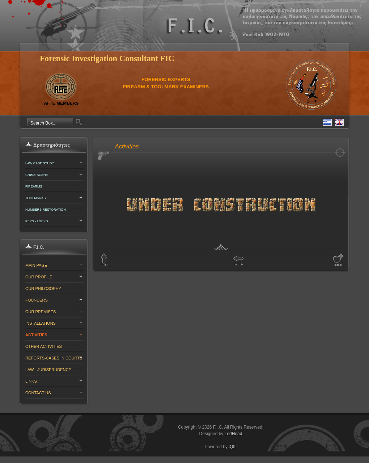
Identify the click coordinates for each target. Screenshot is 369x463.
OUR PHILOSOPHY (43, 288)
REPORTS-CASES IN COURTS (53, 358)
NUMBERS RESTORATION (45, 209)
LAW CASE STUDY (39, 163)
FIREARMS (33, 186)
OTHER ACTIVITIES (43, 346)
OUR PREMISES (40, 312)
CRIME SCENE (36, 175)
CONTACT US (38, 393)
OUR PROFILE (38, 277)
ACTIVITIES (36, 335)
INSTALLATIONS (40, 323)
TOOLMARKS (35, 198)
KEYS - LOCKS (36, 221)
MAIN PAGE (36, 265)
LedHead (233, 433)
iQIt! (233, 446)
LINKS (31, 381)
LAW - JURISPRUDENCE (48, 369)
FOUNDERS (36, 300)
